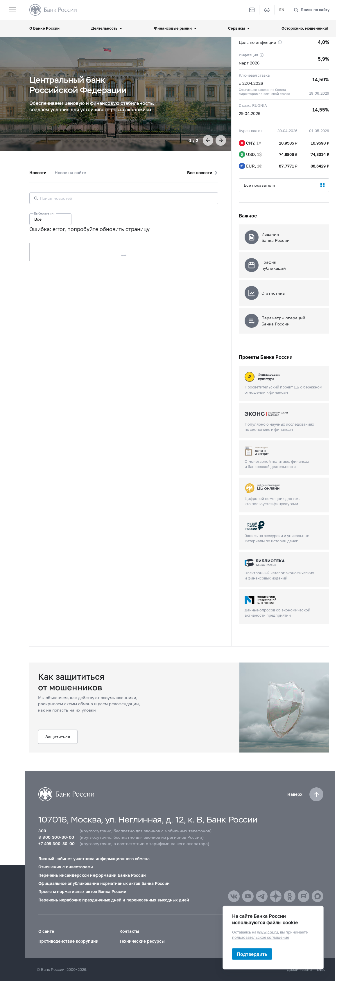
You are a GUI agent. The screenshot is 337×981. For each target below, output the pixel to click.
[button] (208, 140)
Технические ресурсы (141, 941)
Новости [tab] (37, 172)
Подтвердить (252, 954)
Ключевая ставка (254, 75)
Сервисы (236, 28)
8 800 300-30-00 (56, 837)
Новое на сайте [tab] (70, 172)
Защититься (57, 736)
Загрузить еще (123, 251)
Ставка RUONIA (253, 105)
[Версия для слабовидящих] (267, 10)
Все (38, 219)
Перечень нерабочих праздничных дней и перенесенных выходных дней (113, 899)
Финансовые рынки (173, 28)
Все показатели (259, 185)
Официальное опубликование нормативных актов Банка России (104, 883)
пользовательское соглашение (260, 937)
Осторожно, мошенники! (305, 28)
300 (42, 830)
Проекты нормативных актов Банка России (82, 891)
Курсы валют (250, 131)
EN (281, 10)
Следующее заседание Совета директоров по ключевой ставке (264, 92)
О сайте (46, 931)
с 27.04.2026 (251, 83)
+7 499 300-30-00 (56, 843)
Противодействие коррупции (68, 941)
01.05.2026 (319, 131)
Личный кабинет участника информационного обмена (94, 858)
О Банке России (44, 28)
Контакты (129, 931)
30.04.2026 (287, 131)
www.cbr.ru (267, 932)
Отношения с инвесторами (65, 866)
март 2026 (249, 62)
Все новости (199, 172)
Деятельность (104, 28)
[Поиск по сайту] (311, 9)
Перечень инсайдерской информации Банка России (92, 875)
